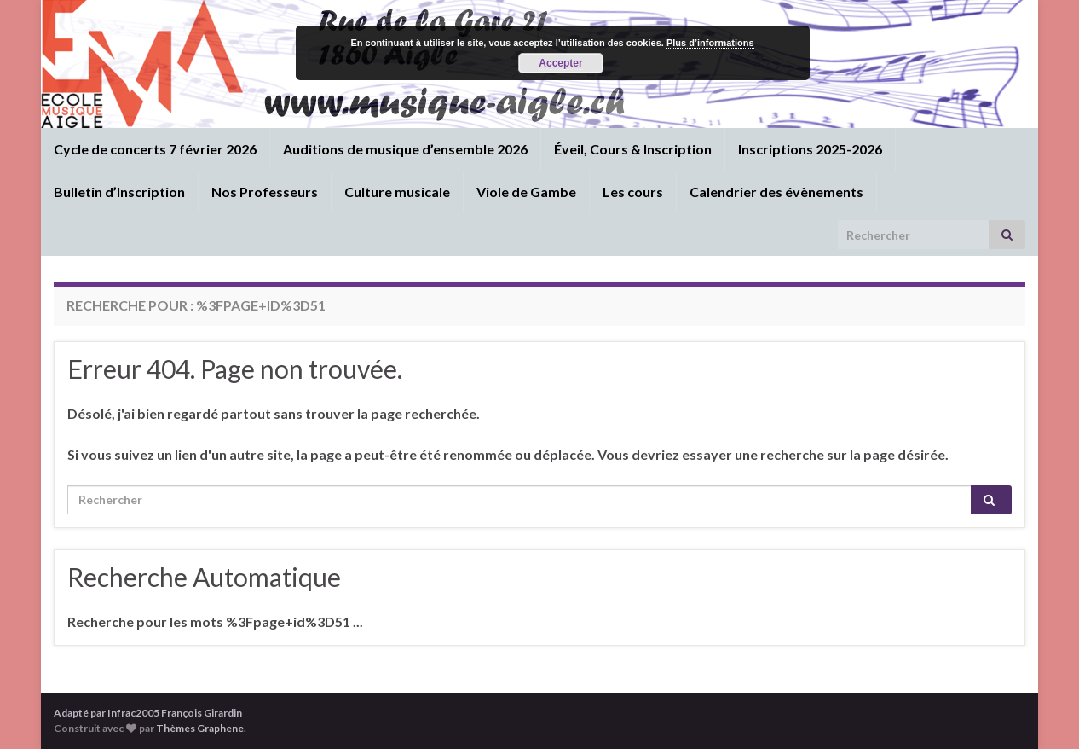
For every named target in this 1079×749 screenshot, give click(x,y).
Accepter (560, 63)
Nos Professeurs (264, 191)
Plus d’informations (710, 43)
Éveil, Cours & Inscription (633, 149)
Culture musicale (397, 191)
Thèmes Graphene (200, 728)
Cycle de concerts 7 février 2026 (155, 149)
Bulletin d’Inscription (119, 191)
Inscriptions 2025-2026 (810, 149)
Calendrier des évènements (776, 191)
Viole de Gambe (526, 191)
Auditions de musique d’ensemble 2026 (405, 149)
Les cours (633, 191)
